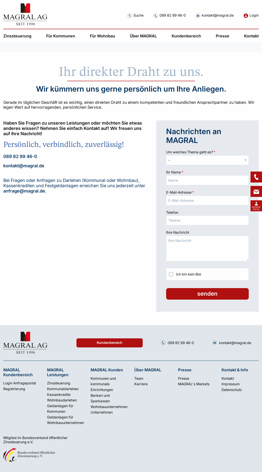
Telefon (172, 212)
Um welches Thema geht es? (207, 151)
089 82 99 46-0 (20, 156)
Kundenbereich (109, 343)
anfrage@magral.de (24, 191)
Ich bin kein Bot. (189, 274)
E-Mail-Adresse (207, 192)
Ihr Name (207, 171)
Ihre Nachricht (177, 232)
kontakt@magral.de (23, 165)
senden (207, 293)
